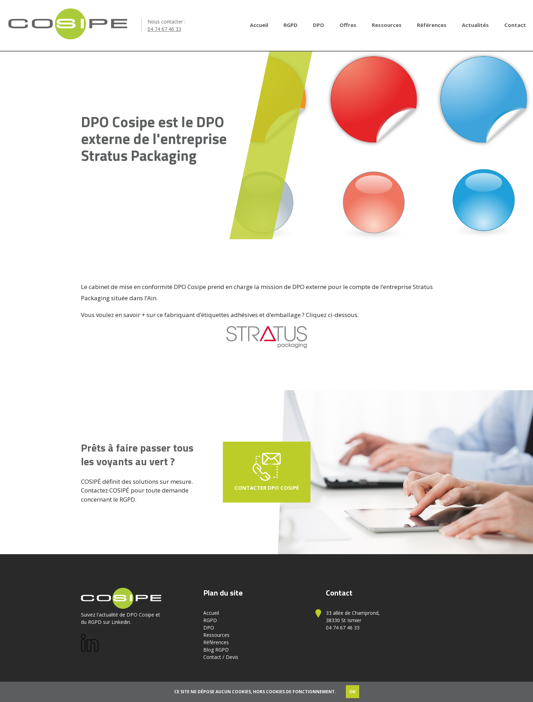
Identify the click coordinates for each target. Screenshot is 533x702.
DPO (318, 24)
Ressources (387, 24)
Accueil (259, 24)
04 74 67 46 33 (164, 29)
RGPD (290, 24)
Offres (348, 24)
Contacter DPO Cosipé (266, 472)
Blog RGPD (216, 649)
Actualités (475, 24)
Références (431, 24)
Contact (515, 24)
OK (352, 692)
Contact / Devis (220, 657)
